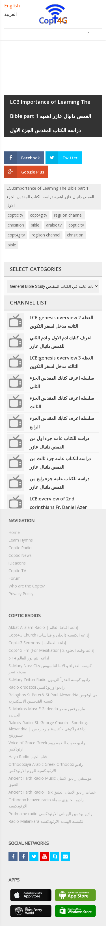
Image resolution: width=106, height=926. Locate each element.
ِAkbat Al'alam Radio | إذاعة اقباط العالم (43, 627)
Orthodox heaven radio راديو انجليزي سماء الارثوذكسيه (46, 803)
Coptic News (20, 555)
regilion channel (68, 215)
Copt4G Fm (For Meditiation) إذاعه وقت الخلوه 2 (51, 650)
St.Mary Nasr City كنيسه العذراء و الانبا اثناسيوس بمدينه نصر (50, 669)
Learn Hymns (20, 540)
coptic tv (15, 215)
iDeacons (17, 563)
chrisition (16, 225)
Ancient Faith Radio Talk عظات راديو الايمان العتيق (52, 792)
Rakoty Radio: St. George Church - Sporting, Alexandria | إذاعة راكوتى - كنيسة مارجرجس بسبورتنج (48, 729)
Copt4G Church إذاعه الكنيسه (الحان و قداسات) (48, 635)
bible (35, 225)
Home (14, 532)
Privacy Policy (20, 593)
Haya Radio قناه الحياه (27, 756)
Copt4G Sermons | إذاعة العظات (37, 642)
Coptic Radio (20, 547)
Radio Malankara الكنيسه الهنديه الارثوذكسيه (46, 821)
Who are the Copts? (26, 586)
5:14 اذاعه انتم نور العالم (28, 658)
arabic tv (54, 225)
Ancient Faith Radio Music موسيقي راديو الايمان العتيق (50, 781)
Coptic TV (17, 570)
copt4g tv (38, 215)
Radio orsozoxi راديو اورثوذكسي (36, 687)
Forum (14, 578)
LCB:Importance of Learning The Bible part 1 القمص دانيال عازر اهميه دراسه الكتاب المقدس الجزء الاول (50, 196)
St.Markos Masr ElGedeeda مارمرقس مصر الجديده (46, 712)
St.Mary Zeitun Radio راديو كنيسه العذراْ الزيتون (49, 679)
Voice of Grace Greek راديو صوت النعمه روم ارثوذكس (46, 746)
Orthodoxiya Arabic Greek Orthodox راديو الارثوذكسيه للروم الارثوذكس (45, 767)
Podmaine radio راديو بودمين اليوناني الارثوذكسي (50, 813)
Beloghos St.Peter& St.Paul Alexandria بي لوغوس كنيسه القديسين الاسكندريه (52, 698)
